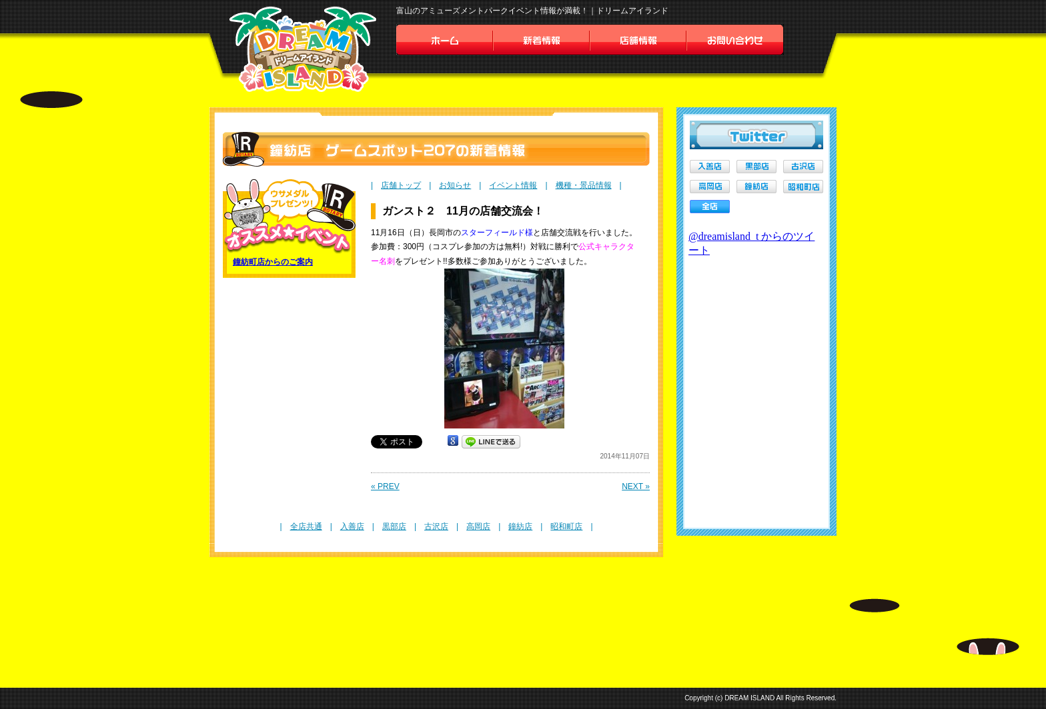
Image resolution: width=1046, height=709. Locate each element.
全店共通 (306, 526)
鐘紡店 (520, 526)
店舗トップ (401, 185)
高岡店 (478, 526)
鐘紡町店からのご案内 (273, 262)
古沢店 (436, 526)
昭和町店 (566, 526)
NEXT (636, 486)
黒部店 (394, 526)
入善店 (352, 526)
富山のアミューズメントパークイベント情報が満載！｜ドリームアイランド (532, 10)
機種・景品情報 (584, 185)
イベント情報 (513, 185)
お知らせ (455, 185)
